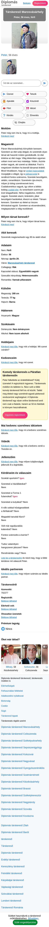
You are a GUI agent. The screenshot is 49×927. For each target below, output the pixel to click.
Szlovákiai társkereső (12, 894)
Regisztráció (40, 3)
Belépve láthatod (9, 601)
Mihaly (9, 667)
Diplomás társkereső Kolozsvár (17, 754)
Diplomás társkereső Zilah (14, 825)
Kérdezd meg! (7, 136)
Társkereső (7, 846)
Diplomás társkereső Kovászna (17, 816)
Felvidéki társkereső (11, 873)
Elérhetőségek (8, 686)
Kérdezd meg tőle (9, 347)
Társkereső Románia (12, 907)
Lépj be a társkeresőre (11, 558)
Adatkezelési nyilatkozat (12, 696)
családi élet (13, 190)
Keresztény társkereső (13, 866)
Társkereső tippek (9, 716)
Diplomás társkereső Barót (15, 832)
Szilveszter (29, 667)
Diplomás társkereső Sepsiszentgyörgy (21, 747)
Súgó (3, 711)
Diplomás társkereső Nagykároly (18, 802)
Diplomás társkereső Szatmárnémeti (20, 775)
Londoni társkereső (11, 900)
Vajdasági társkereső (12, 887)
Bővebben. (33, 918)
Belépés (27, 3)
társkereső (6, 839)
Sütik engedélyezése (25, 922)
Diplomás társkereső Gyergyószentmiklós (22, 768)
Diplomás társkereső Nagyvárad (18, 761)
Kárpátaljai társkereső (12, 880)
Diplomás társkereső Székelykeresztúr (21, 795)
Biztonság (5, 701)
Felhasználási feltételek (12, 691)
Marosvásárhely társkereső (21, 263)
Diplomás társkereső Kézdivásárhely (20, 781)
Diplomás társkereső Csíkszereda (18, 734)
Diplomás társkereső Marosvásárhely (20, 727)
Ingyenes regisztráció (15, 415)
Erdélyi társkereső (10, 859)
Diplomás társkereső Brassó (16, 788)
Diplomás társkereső (12, 852)
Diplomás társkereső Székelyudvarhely (21, 740)
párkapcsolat (31, 174)
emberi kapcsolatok (35, 171)
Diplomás (9, 3)
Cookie (4, 706)
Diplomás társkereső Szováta (16, 809)
